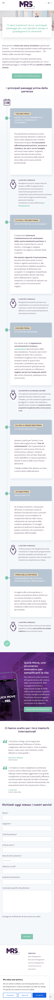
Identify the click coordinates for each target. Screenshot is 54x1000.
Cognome (7, 823)
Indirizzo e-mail (9, 866)
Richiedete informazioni (27, 76)
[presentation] (19, 923)
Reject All (25, 995)
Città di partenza (9, 834)
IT (45, 3)
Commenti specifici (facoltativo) (15, 888)
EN (51, 3)
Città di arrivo (8, 845)
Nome (5, 813)
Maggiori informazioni (38, 709)
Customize (10, 995)
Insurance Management (36, 963)
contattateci (20, 349)
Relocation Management (36, 960)
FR (48, 3)
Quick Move (32, 969)
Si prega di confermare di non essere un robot (21, 916)
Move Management (34, 957)
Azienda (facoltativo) (11, 877)
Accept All (39, 995)
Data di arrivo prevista (12, 856)
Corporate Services (34, 966)
